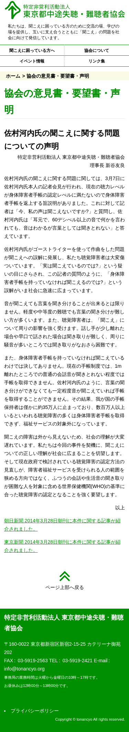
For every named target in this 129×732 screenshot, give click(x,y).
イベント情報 (32, 61)
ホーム (13, 76)
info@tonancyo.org (24, 669)
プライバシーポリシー (35, 710)
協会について (96, 50)
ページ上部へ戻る (64, 587)
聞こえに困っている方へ (32, 50)
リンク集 (96, 61)
